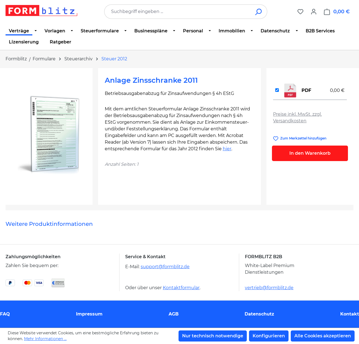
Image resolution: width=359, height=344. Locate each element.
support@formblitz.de (165, 266)
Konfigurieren (269, 335)
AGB (174, 314)
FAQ (5, 314)
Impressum (89, 314)
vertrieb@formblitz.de (269, 287)
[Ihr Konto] (313, 11)
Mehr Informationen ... (45, 338)
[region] (49, 134)
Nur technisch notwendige (212, 335)
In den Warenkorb (310, 153)
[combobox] (177, 11)
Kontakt (349, 314)
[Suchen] (258, 11)
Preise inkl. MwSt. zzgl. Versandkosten (297, 117)
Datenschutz (259, 314)
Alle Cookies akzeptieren (322, 335)
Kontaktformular (181, 287)
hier (227, 148)
